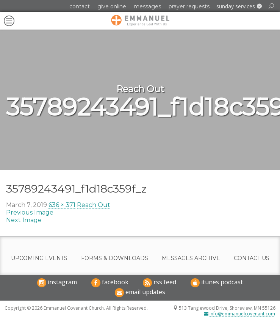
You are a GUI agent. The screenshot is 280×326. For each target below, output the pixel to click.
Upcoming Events (39, 258)
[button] (239, 6)
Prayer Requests (189, 6)
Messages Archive (191, 258)
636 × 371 (61, 204)
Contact (79, 6)
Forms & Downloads (114, 258)
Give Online (111, 6)
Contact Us (251, 258)
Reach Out (93, 204)
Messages (147, 6)
